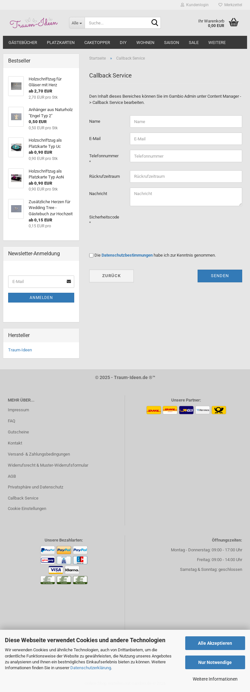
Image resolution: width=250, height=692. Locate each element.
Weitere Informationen (215, 679)
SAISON (171, 42)
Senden (220, 275)
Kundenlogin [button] (195, 5)
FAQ (11, 420)
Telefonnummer (103, 155)
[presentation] (179, 223)
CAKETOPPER (97, 42)
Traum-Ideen (20, 349)
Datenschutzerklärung (90, 667)
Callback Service (23, 498)
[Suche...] (77, 23)
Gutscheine (18, 432)
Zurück (111, 275)
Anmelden (41, 297)
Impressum (18, 409)
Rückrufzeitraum (104, 176)
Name (94, 121)
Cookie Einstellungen (27, 508)
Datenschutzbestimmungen (127, 255)
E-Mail (95, 138)
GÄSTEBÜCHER (22, 42)
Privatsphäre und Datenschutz (35, 487)
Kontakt (15, 443)
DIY (123, 42)
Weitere (217, 42)
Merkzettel (230, 5)
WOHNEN (145, 42)
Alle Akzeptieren (215, 643)
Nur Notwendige (215, 662)
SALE (194, 42)
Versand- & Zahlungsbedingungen (39, 454)
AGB (12, 476)
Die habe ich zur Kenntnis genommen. (155, 255)
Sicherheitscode (104, 217)
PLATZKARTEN (61, 42)
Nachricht (98, 193)
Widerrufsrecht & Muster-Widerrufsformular (48, 465)
